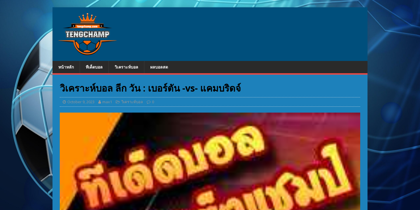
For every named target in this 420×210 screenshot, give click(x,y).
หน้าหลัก (66, 67)
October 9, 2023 (80, 101)
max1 (107, 101)
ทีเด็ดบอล (94, 67)
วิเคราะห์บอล (126, 67)
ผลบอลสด (159, 67)
